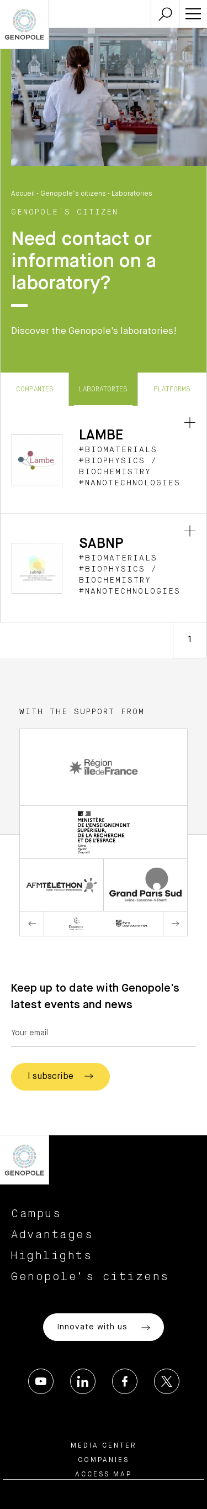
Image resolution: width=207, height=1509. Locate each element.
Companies (35, 389)
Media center (104, 1446)
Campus (36, 1213)
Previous (32, 923)
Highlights (51, 1255)
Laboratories (103, 389)
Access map (103, 1474)
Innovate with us (103, 1327)
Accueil (23, 194)
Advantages (52, 1234)
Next (175, 923)
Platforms (171, 389)
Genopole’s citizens (73, 194)
